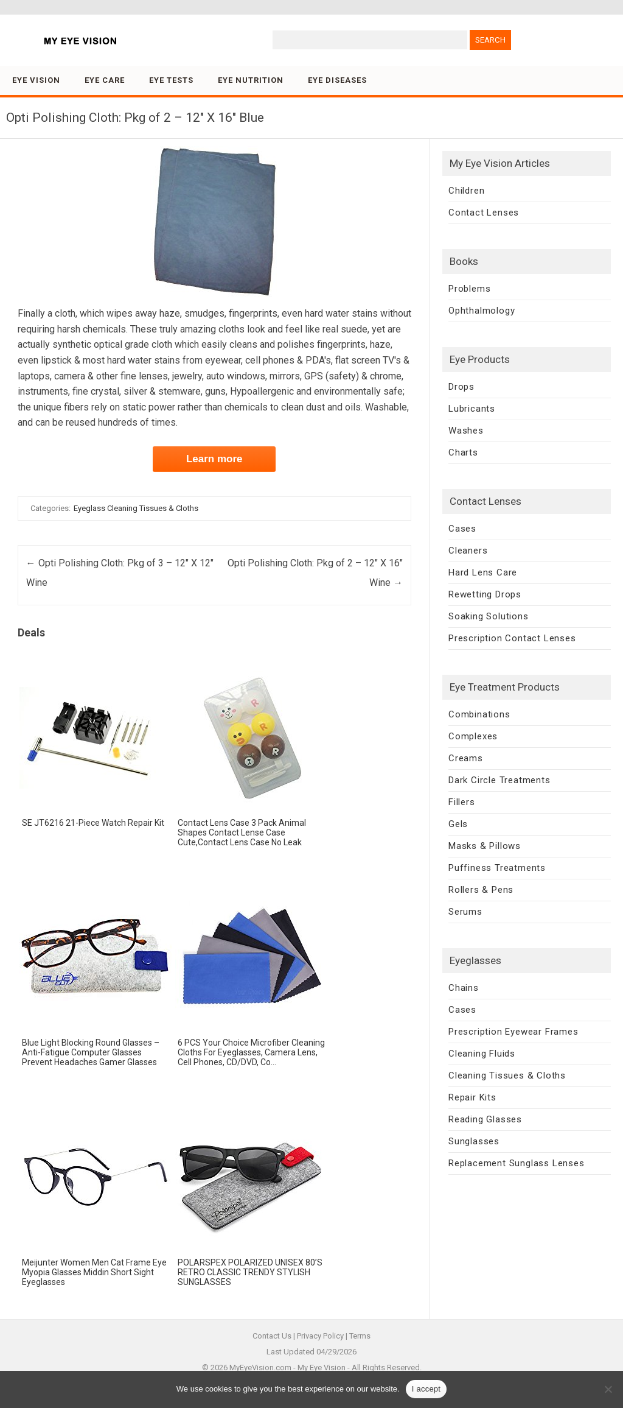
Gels (458, 823)
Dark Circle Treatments (499, 780)
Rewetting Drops (484, 594)
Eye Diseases (337, 80)
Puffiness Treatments (497, 867)
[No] (608, 1389)
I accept (426, 1388)
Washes (466, 430)
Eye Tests (171, 80)
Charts (463, 452)
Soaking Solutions (488, 616)
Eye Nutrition (251, 80)
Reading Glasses (485, 1119)
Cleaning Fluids (481, 1053)
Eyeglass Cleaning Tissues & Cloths (136, 508)
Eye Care (105, 80)
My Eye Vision (322, 1367)
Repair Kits (472, 1097)
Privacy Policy (320, 1335)
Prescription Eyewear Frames (513, 1031)
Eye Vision (36, 80)
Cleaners (467, 550)
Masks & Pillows (484, 845)
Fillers (461, 802)
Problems (469, 288)
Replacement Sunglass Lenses (516, 1163)
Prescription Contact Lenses (512, 638)
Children (466, 190)
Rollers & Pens (480, 889)
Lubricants (471, 408)
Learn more (214, 459)
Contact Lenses (483, 212)
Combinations (479, 714)
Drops (461, 386)
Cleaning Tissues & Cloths (507, 1075)
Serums (465, 911)
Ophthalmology (481, 310)
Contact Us (271, 1335)
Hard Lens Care (482, 572)
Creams (465, 758)
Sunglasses (473, 1141)
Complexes (473, 736)
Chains (463, 987)
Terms (360, 1335)
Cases (462, 528)
